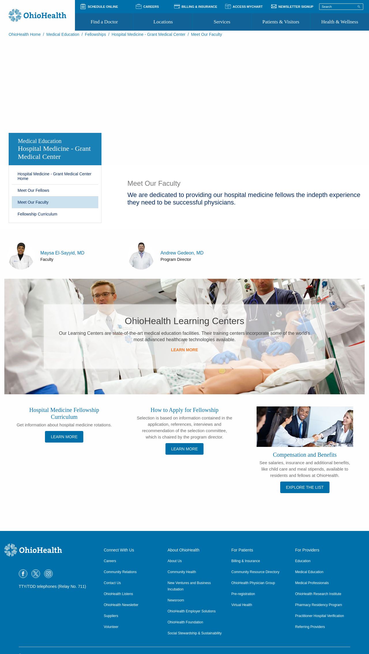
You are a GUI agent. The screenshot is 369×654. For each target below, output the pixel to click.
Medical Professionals (312, 583)
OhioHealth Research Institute (318, 594)
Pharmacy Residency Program (318, 605)
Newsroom (175, 600)
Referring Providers (310, 627)
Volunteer (111, 627)
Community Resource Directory (255, 572)
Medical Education (62, 34)
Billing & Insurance (245, 561)
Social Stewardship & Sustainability (194, 633)
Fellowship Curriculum (37, 214)
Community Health (181, 572)
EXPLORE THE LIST (305, 487)
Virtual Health (241, 605)
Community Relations (120, 572)
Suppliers (111, 616)
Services (222, 22)
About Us (174, 561)
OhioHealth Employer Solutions (191, 611)
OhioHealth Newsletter (121, 605)
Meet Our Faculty (33, 202)
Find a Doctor (104, 22)
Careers (110, 561)
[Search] (359, 6)
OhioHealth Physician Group (253, 583)
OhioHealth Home (25, 34)
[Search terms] (341, 6)
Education (302, 561)
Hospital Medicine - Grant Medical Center (148, 34)
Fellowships (95, 34)
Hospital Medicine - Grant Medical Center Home (54, 176)
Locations (163, 22)
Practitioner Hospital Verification (319, 616)
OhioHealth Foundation (185, 622)
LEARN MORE (184, 350)
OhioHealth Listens (118, 594)
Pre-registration (243, 594)
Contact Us (112, 583)
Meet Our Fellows (33, 190)
